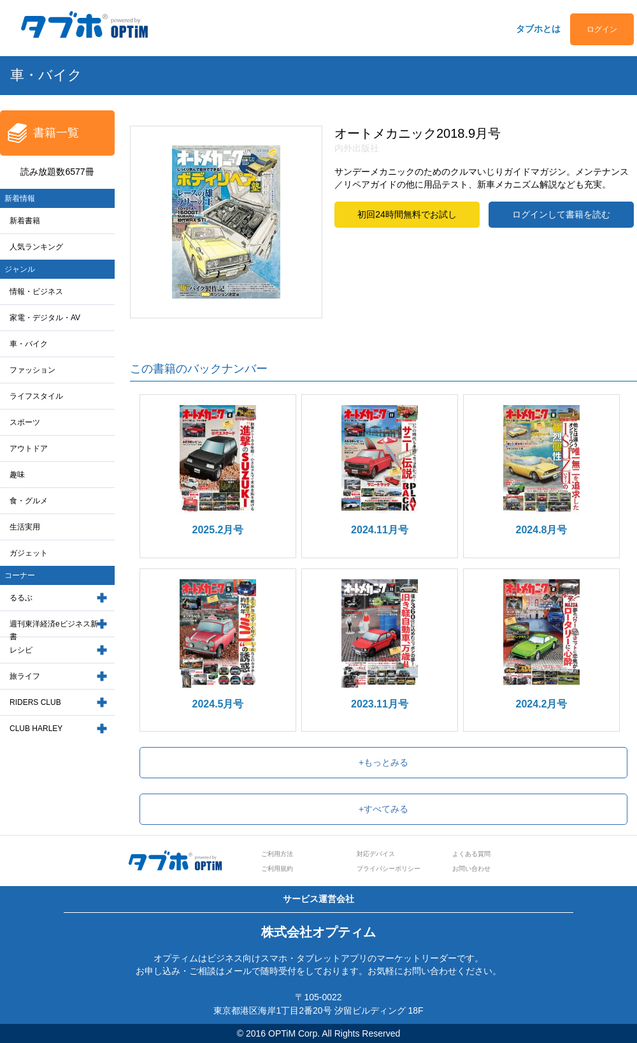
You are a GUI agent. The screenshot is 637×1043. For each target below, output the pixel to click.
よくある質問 (471, 853)
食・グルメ (29, 500)
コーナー (19, 575)
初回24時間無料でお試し (407, 214)
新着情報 (19, 198)
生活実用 (25, 526)
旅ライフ (25, 676)
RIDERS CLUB (35, 702)
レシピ (21, 650)
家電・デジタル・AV (45, 317)
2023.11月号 (379, 704)
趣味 (17, 474)
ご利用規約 (277, 868)
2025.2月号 (218, 529)
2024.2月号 (542, 704)
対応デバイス (376, 853)
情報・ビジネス (36, 291)
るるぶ (21, 597)
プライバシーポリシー (388, 868)
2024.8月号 (542, 529)
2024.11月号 (379, 529)
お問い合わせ (471, 868)
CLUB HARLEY (36, 728)
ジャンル (19, 269)
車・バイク (29, 343)
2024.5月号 (218, 704)
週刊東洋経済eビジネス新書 (54, 630)
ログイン (602, 29)
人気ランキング (36, 246)
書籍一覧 (56, 132)
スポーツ (25, 422)
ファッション (32, 370)
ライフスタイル (36, 396)
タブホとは (538, 29)
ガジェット (29, 553)
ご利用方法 (277, 853)
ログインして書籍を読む (561, 214)
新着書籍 (25, 220)
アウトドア (29, 448)
